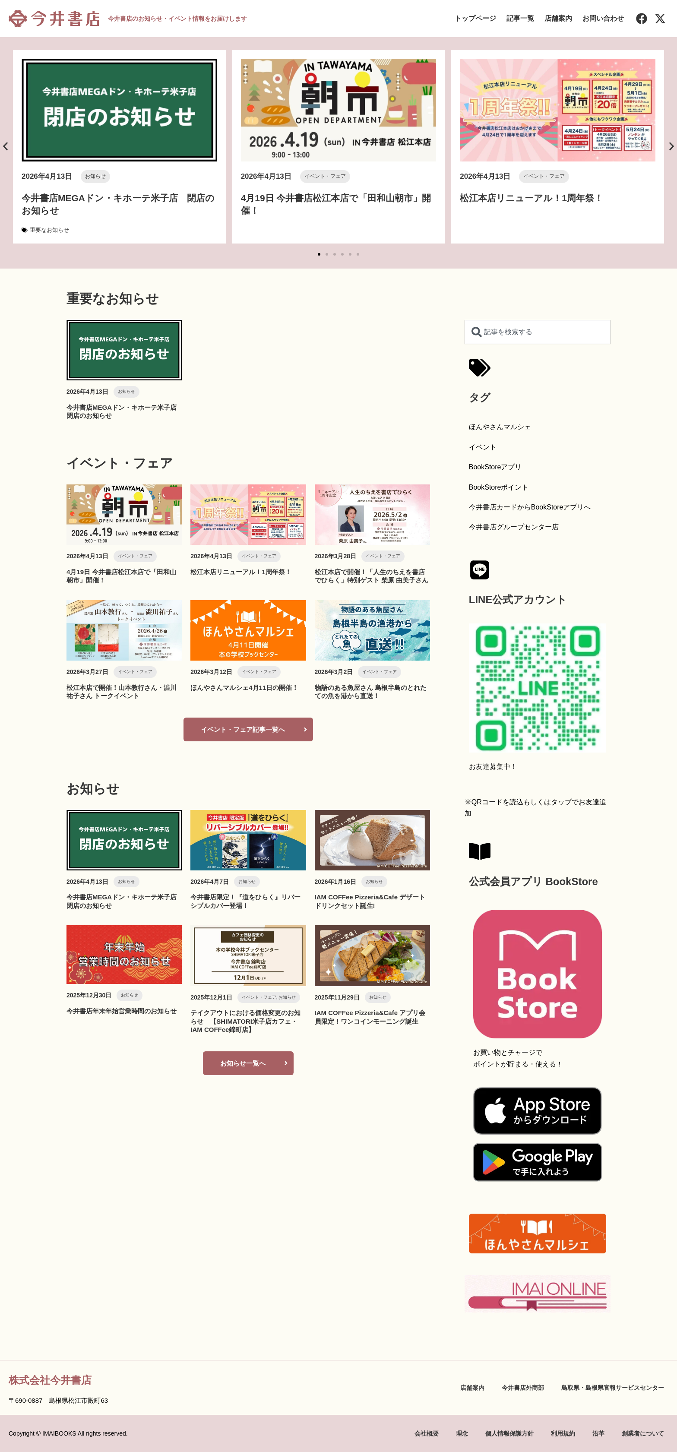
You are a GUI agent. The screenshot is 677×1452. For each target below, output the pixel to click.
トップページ (475, 18)
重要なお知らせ (49, 230)
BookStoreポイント (499, 487)
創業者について (643, 1433)
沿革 (598, 1433)
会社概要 (426, 1433)
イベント (483, 447)
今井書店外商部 (523, 1387)
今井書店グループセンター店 (514, 527)
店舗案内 (558, 18)
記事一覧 (520, 18)
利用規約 (563, 1433)
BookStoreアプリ (495, 467)
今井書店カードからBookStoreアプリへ (530, 507)
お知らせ (95, 176)
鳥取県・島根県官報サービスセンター (612, 1387)
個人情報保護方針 (509, 1433)
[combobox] (538, 332)
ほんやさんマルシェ (500, 426)
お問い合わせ (603, 18)
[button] (5, 146)
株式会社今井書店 (50, 1380)
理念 (462, 1433)
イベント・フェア (325, 176)
